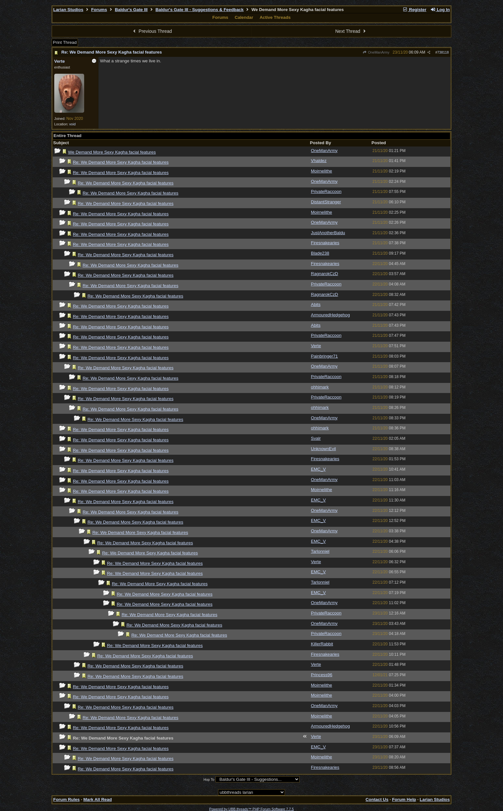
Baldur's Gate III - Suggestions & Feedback (199, 9)
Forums (99, 9)
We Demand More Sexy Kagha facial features (112, 152)
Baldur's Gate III (131, 9)
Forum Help (404, 799)
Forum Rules (66, 799)
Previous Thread (152, 31)
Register (414, 9)
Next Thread (351, 31)
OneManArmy (376, 52)
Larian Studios (68, 9)
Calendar (244, 17)
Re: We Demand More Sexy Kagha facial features (111, 52)
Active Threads (275, 17)
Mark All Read (97, 799)
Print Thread (65, 42)
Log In (440, 9)
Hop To (208, 779)
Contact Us (377, 799)
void (72, 124)
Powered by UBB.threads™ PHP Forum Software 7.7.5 (251, 809)
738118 (443, 52)
